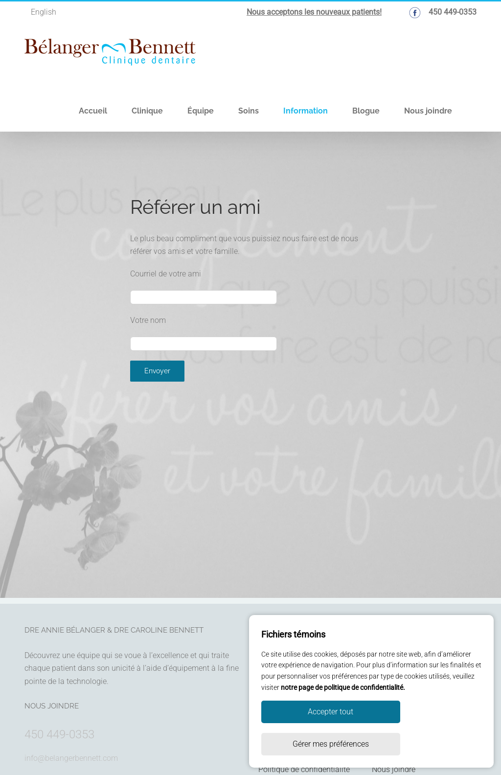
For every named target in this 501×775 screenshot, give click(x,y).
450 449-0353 (59, 734)
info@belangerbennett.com (71, 758)
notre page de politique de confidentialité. (343, 720)
